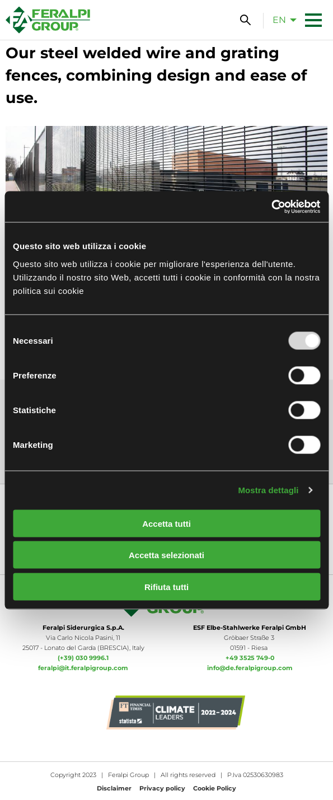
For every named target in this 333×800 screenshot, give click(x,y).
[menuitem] (281, 19)
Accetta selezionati (166, 555)
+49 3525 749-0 (250, 658)
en (279, 20)
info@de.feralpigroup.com (250, 668)
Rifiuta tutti (166, 586)
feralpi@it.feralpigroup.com (83, 668)
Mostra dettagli (268, 490)
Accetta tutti (166, 523)
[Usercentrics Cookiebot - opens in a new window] (271, 206)
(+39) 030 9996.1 (83, 658)
